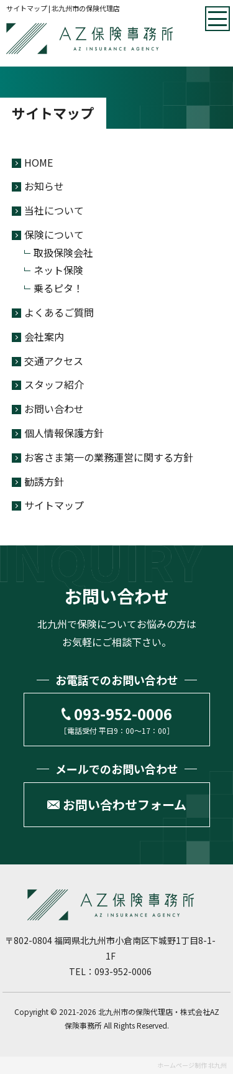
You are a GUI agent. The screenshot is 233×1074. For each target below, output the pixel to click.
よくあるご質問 (59, 312)
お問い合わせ (54, 408)
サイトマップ (54, 505)
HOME (38, 162)
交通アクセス (53, 360)
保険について (54, 234)
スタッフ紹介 (54, 384)
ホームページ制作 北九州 (192, 1065)
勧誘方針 (44, 481)
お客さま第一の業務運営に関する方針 (108, 457)
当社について (54, 210)
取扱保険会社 (63, 252)
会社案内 (44, 336)
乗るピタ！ (58, 287)
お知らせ (44, 185)
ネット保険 (58, 269)
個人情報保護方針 (64, 432)
